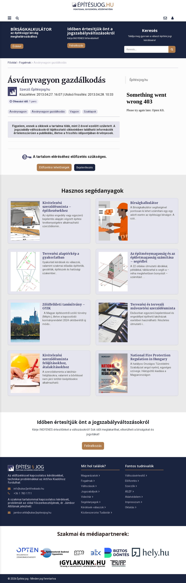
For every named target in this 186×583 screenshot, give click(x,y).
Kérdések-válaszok (93, 507)
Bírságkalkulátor (144, 203)
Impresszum (133, 502)
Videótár (87, 496)
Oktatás (130, 507)
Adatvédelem (133, 496)
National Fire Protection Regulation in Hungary (150, 357)
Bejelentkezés (85, 167)
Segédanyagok (90, 502)
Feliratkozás (76, 45)
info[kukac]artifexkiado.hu (29, 488)
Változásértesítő (136, 475)
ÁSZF (129, 491)
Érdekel (17, 46)
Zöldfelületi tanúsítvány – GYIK (63, 306)
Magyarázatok (90, 475)
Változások (88, 486)
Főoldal (12, 62)
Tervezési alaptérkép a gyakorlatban (60, 256)
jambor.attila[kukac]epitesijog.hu (32, 512)
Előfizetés (132, 480)
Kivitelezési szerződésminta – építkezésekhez (56, 207)
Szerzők (131, 486)
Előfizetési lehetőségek (54, 167)
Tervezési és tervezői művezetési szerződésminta (152, 306)
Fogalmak (25, 62)
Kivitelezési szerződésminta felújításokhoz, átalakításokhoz (55, 361)
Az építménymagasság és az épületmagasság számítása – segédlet (152, 258)
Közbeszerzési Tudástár (96, 512)
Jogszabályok (90, 491)
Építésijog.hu (139, 80)
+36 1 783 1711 (23, 493)
